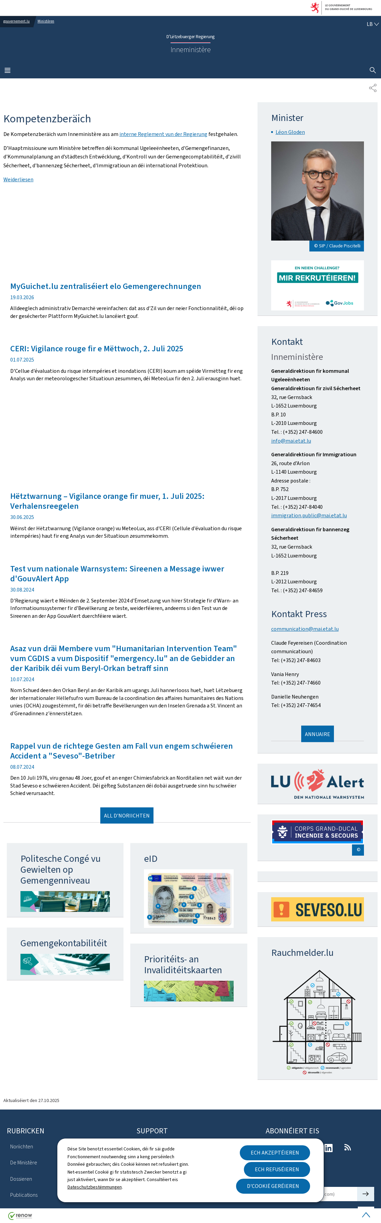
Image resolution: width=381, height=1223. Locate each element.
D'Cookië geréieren (273, 1186)
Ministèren (46, 21)
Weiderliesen (18, 179)
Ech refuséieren (277, 1169)
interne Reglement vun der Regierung (163, 134)
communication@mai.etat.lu (305, 628)
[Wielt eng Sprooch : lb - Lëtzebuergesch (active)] (373, 24)
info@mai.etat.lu (291, 440)
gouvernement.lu (16, 21)
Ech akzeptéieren (275, 1152)
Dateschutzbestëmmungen (95, 1187)
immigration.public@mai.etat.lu (309, 515)
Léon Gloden (290, 132)
